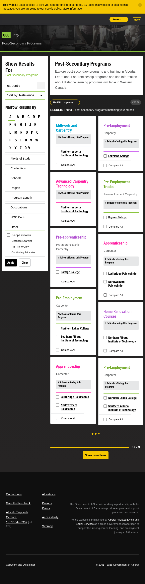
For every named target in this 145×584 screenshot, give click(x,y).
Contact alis (14, 494)
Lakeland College (118, 156)
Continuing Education (22, 252)
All (11, 116)
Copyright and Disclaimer (20, 564)
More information (72, 8)
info (10, 35)
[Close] (140, 5)
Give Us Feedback (18, 503)
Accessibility (50, 517)
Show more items (95, 455)
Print (103, 19)
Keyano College (117, 217)
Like (94, 19)
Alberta (12, 19)
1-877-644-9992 (16, 522)
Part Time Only (18, 247)
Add (85, 19)
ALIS (28, 19)
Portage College (70, 272)
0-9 (27, 148)
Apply (10, 262)
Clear (25, 262)
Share (76, 19)
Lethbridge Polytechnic (122, 273)
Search (116, 19)
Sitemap (47, 526)
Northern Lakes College (75, 328)
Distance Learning (20, 241)
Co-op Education (19, 235)
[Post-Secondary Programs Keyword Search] (25, 85)
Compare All (66, 165)
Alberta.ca (49, 494)
